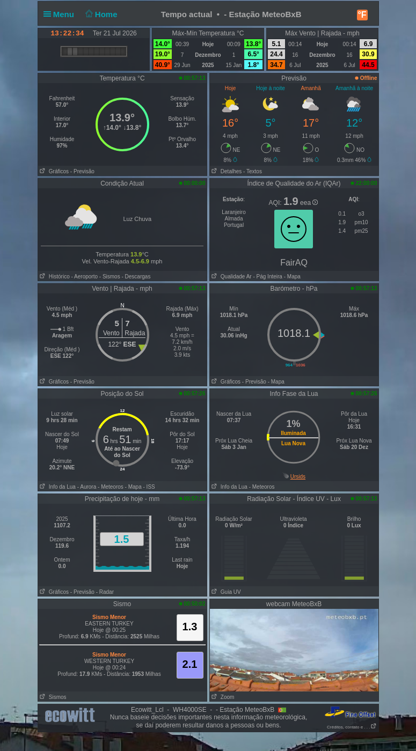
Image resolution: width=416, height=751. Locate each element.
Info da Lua (57, 487)
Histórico (54, 276)
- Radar (105, 592)
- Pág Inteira (267, 276)
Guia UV (225, 592)
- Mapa (291, 276)
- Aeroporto (84, 276)
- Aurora (87, 487)
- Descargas (135, 276)
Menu (61, 14)
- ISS (149, 487)
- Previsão (82, 171)
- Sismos (109, 276)
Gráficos (53, 171)
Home (100, 14)
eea (309, 203)
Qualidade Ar (231, 276)
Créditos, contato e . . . (351, 727)
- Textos (252, 171)
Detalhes (226, 171)
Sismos (52, 697)
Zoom (222, 697)
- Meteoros (110, 487)
